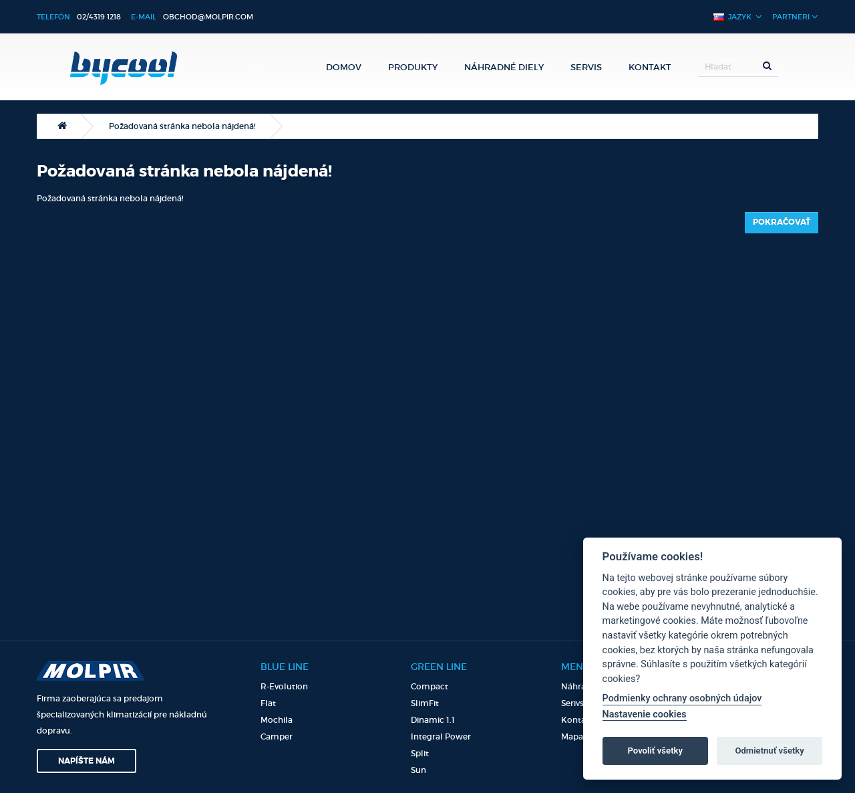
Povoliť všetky (655, 751)
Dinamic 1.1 (433, 720)
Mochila (277, 720)
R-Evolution (284, 686)
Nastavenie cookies (645, 714)
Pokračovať (781, 222)
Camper (277, 736)
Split (420, 753)
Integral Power (441, 736)
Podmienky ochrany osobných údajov (682, 698)
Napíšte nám (86, 761)
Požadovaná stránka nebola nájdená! (182, 126)
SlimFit (425, 703)
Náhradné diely (504, 67)
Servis (586, 67)
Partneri (795, 16)
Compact (429, 686)
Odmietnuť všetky (769, 751)
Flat (268, 703)
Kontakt (650, 67)
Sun (418, 770)
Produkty (413, 67)
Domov (343, 67)
